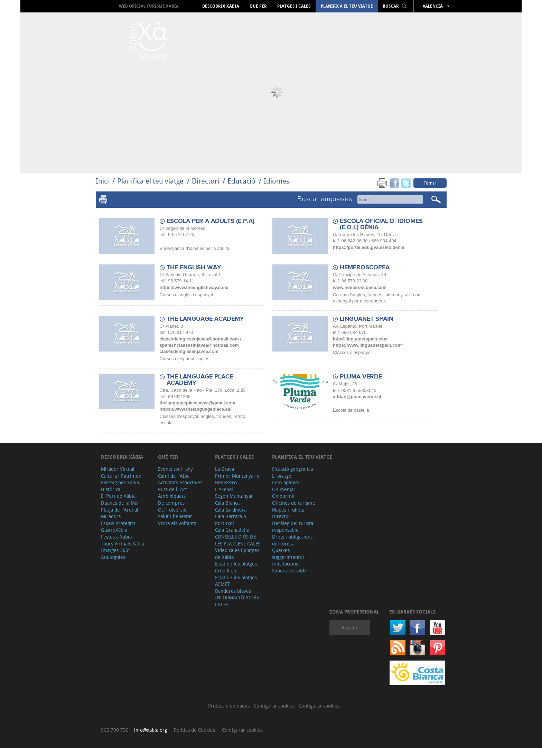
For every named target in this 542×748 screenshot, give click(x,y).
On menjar (284, 489)
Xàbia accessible (289, 570)
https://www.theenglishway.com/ (194, 287)
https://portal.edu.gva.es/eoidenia (368, 247)
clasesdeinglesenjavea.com (189, 351)
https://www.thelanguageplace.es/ (196, 409)
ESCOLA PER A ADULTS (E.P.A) (210, 221)
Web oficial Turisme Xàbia (149, 6)
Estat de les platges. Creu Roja (236, 567)
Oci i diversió (172, 509)
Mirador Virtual (117, 469)
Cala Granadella (232, 529)
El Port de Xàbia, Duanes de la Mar (120, 499)
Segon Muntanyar (234, 496)
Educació (241, 181)
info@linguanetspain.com (360, 339)
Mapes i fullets (288, 509)
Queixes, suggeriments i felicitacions (288, 557)
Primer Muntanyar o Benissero (237, 479)
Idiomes (276, 181)
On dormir (283, 496)
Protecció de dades (229, 705)
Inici (102, 181)
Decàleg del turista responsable (292, 526)
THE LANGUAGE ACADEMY (205, 319)
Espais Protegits (118, 523)
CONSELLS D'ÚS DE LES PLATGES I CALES (237, 540)
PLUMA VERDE (361, 377)
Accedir (350, 627)
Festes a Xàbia (116, 536)
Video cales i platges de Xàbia (237, 553)
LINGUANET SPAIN (366, 319)
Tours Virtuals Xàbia (122, 543)
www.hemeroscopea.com (360, 287)
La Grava (224, 469)
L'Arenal (224, 489)
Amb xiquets (172, 496)
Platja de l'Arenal (119, 509)
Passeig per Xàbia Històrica (120, 486)
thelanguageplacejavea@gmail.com (197, 402)
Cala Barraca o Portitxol (230, 519)
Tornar (430, 183)
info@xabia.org (150, 730)
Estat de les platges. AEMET (236, 581)
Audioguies (113, 557)
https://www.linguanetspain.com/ (368, 345)
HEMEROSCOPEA (365, 267)
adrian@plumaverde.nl (357, 396)
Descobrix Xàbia (220, 6)
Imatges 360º (115, 550)
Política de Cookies (194, 730)
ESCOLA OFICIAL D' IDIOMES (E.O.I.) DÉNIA (381, 224)
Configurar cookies (275, 705)
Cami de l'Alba (173, 476)
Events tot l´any (175, 469)
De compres (171, 502)
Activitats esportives (180, 482)
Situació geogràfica (292, 469)
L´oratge (281, 476)
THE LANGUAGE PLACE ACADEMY (200, 380)
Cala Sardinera (230, 509)
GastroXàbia (114, 529)
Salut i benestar (175, 516)
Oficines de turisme (293, 502)
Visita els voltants (177, 523)
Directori (206, 181)
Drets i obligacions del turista (292, 540)
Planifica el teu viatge (347, 6)
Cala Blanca (227, 502)
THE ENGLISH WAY (194, 267)
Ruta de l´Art (172, 489)
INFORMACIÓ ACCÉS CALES (237, 601)
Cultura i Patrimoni (122, 476)
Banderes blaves (233, 591)
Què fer (258, 6)
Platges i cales (293, 6)
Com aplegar (286, 482)
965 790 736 (115, 730)
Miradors (111, 516)
